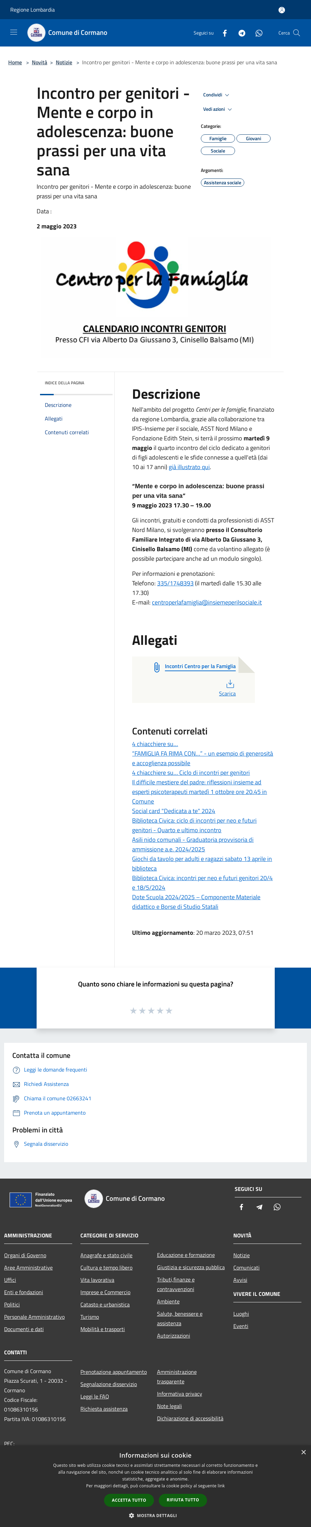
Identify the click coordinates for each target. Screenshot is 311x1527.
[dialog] (155, 1486)
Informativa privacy (179, 1394)
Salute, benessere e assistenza (180, 1318)
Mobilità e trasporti (102, 1329)
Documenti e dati (24, 1329)
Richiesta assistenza (104, 1409)
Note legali (169, 1406)
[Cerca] (297, 33)
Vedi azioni (218, 109)
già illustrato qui (189, 467)
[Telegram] (239, 32)
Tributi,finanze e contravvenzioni (176, 1284)
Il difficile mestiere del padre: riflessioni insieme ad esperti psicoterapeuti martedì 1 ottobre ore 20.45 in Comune (199, 792)
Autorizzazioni (173, 1335)
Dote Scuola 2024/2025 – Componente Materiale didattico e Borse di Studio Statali (196, 901)
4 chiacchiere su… (155, 743)
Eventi (240, 1326)
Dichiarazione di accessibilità (190, 1418)
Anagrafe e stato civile (106, 1255)
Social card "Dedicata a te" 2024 (173, 810)
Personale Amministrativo (34, 1317)
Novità (39, 62)
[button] (155, 1515)
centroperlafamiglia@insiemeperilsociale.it (207, 602)
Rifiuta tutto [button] (183, 1500)
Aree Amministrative (28, 1267)
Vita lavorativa (97, 1280)
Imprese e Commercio (105, 1292)
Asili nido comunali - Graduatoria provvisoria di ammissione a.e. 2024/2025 (193, 844)
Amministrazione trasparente (177, 1376)
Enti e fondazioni (23, 1292)
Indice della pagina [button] (64, 383)
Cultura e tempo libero (106, 1267)
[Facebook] (222, 32)
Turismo (89, 1317)
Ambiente (168, 1301)
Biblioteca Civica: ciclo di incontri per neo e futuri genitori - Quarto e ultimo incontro (194, 825)
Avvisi (240, 1280)
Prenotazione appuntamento (113, 1372)
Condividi (217, 95)
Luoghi (241, 1314)
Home (15, 62)
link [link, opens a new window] (221, 1486)
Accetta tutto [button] (129, 1500)
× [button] (303, 1452)
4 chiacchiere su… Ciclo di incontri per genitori (191, 772)
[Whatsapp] (256, 32)
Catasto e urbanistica (105, 1304)
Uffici (10, 1280)
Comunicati (246, 1267)
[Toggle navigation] (14, 32)
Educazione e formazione (186, 1255)
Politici (12, 1304)
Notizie (64, 62)
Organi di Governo (25, 1255)
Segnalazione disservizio (108, 1384)
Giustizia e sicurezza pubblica (191, 1267)
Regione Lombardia (32, 9)
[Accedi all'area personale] (281, 10)
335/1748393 (175, 583)
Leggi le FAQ (94, 1396)
